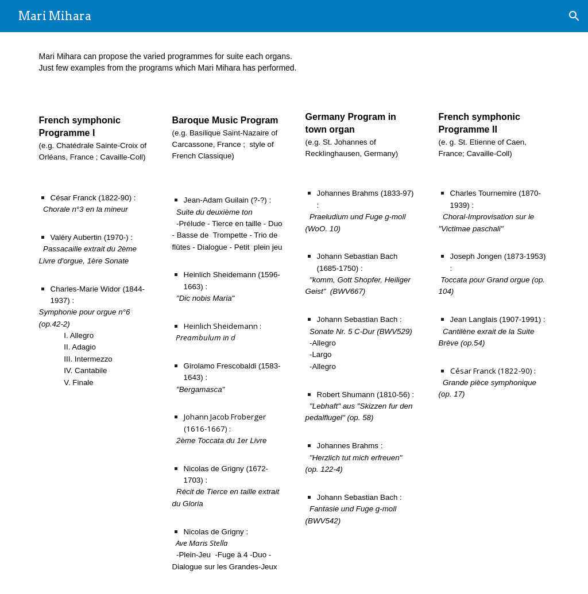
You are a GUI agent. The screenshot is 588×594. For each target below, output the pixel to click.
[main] (294, 62)
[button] (574, 16)
